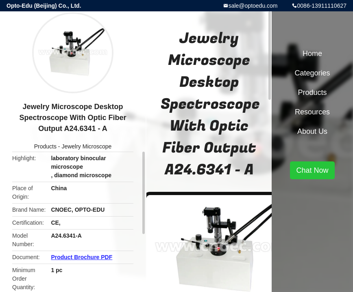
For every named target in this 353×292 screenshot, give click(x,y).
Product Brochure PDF (81, 257)
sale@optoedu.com (253, 5)
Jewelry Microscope (86, 146)
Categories (312, 73)
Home (312, 53)
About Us (312, 131)
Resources (312, 112)
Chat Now (312, 170)
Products (45, 146)
